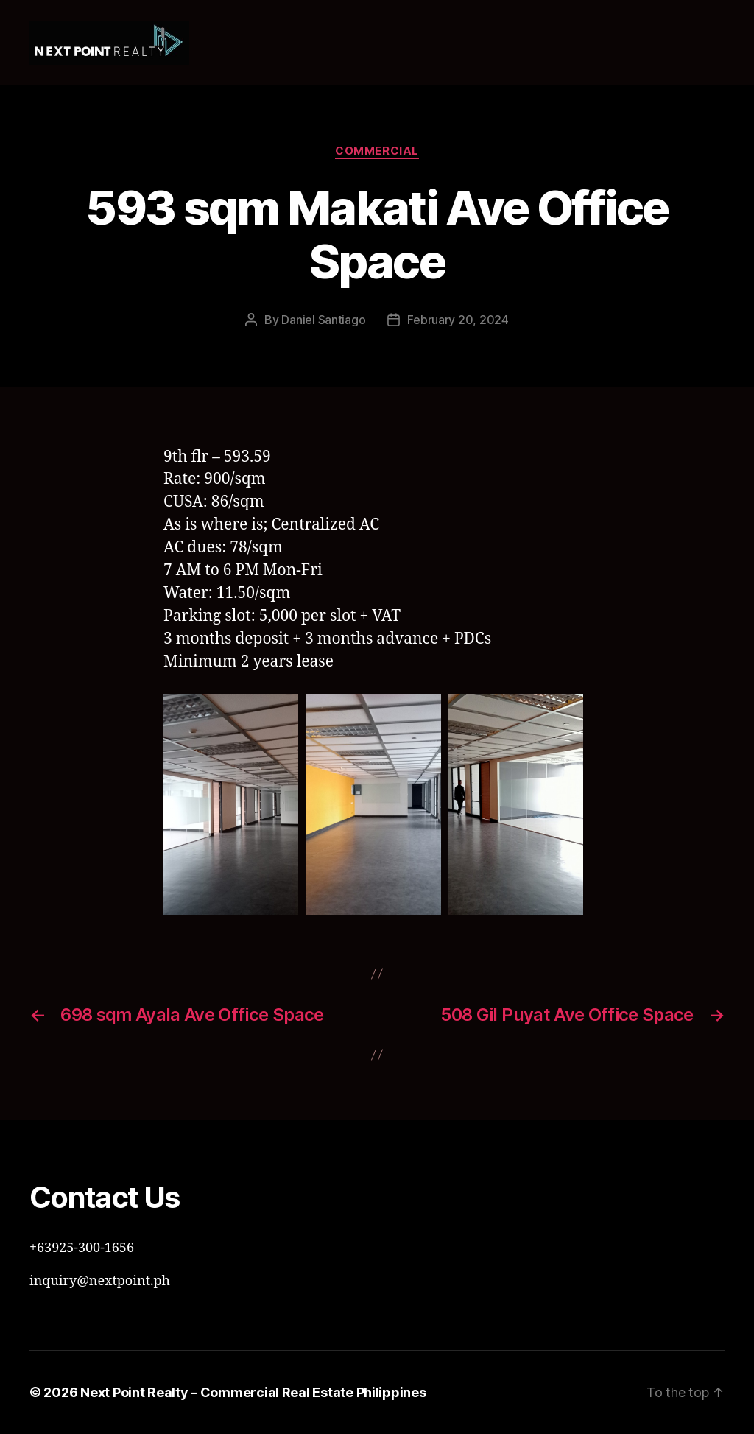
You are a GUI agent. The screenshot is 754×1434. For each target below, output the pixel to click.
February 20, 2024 (457, 319)
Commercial (377, 151)
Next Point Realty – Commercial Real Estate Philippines (253, 1392)
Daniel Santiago (323, 319)
